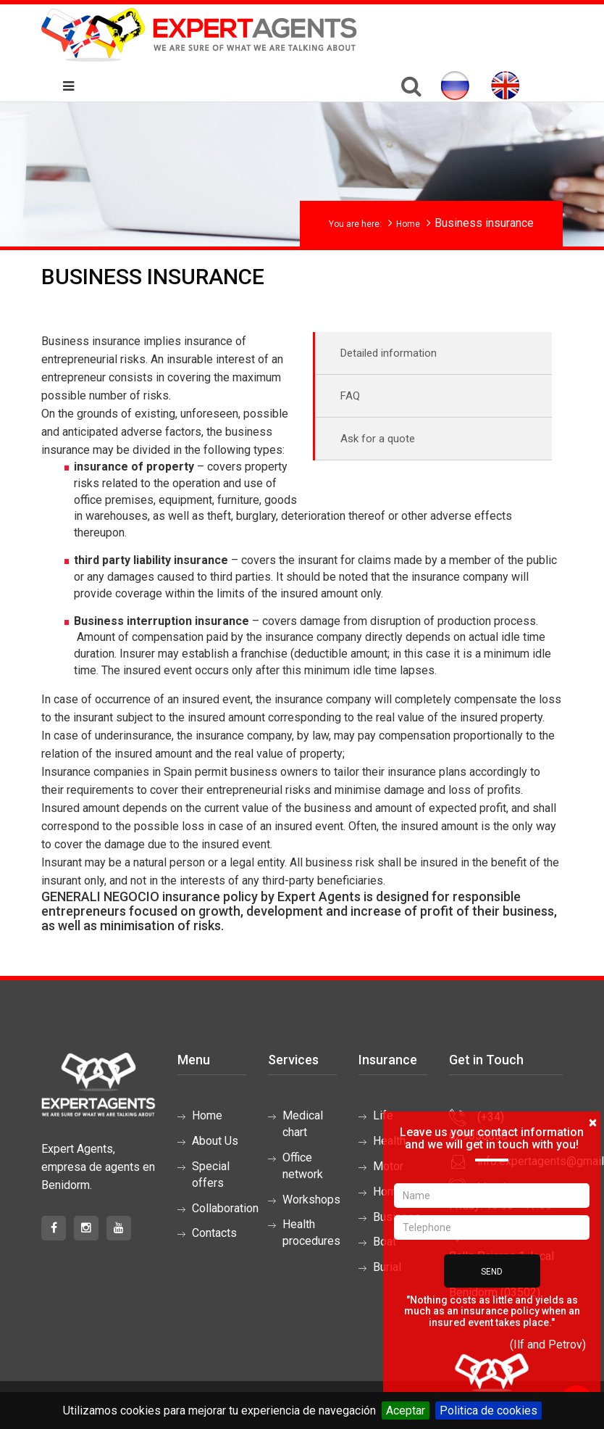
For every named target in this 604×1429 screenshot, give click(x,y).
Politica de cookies (488, 1410)
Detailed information (388, 353)
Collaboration (225, 1208)
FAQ (350, 395)
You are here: (355, 224)
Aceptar (405, 1410)
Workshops (311, 1199)
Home (408, 224)
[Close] (593, 1122)
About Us (215, 1141)
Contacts (214, 1233)
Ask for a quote (377, 438)
